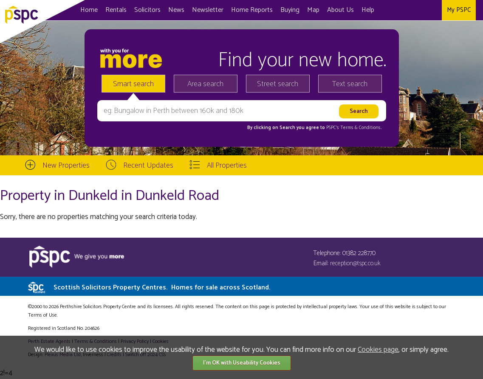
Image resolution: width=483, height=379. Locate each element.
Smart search (133, 84)
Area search (205, 84)
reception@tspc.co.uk (355, 263)
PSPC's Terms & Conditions (353, 128)
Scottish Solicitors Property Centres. (162, 287)
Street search (277, 84)
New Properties (66, 165)
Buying (289, 10)
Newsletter (207, 10)
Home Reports (252, 10)
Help (368, 10)
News (176, 10)
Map (313, 10)
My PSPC (459, 10)
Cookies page (378, 350)
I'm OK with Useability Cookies (241, 363)
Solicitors (147, 10)
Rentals (116, 10)
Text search (349, 84)
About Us (340, 10)
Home (89, 10)
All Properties (227, 165)
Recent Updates (148, 165)
